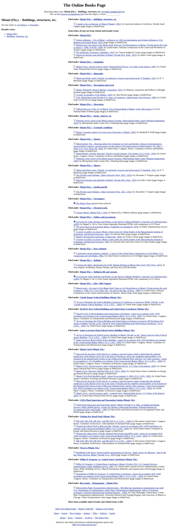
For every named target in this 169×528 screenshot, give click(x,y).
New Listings (75, 513)
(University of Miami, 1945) (106, 132)
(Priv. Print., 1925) (106, 55)
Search (64, 513)
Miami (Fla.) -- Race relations (93, 249)
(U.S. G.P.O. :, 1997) (118, 323)
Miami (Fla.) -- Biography (91, 73)
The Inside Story (102, 518)
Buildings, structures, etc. (17, 36)
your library (22, 25)
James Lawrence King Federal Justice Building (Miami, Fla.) (107, 330)
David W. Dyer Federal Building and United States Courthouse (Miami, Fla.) (114, 309)
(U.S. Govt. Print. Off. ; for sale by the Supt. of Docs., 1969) (120, 289)
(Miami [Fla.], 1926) (91, 213)
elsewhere (34, 25)
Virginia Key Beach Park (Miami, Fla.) (97, 416)
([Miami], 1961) (98, 24)
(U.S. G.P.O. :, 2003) (120, 357)
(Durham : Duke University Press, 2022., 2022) (104, 175)
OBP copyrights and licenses (84, 525)
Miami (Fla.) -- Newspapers (92, 199)
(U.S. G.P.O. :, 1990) (118, 303)
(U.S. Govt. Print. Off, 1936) (118, 146)
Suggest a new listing (105, 509)
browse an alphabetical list (72, 14)
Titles (95, 513)
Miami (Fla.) (12, 34)
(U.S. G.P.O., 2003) (101, 371)
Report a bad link (86, 509)
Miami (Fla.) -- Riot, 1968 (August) (95, 283)
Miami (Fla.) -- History (90, 165)
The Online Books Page (84, 5)
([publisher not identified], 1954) (107, 227)
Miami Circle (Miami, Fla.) (92, 349)
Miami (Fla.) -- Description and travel (97, 85)
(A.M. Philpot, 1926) (94, 95)
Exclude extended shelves (113, 12)
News (70, 518)
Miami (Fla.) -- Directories (92, 104)
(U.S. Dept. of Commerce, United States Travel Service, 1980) (116, 97)
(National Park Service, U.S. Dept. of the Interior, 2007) (116, 67)
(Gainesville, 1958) (99, 237)
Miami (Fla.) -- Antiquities (92, 62)
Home (56, 513)
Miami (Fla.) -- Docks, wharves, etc (95, 116)
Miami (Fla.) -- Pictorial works (93, 208)
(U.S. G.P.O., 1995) (119, 341)
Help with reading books (65, 509)
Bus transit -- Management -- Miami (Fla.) (99, 483)
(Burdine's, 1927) (95, 52)
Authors (86, 513)
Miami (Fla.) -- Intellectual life (93, 187)
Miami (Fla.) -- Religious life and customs (98, 272)
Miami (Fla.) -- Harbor (90, 139)
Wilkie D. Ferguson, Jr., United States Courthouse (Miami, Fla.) (108, 459)
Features (78, 518)
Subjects (103, 513)
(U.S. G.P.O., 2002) (113, 376)
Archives (88, 518)
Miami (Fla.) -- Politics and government (98, 217)
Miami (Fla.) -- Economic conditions (96, 127)
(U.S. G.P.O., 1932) (116, 154)
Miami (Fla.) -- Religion (90, 260)
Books (62, 518)
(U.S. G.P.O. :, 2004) (117, 475)
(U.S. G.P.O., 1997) (116, 315)
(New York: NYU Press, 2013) (119, 265)
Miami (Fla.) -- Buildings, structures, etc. (98, 19)
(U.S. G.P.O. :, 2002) (104, 421)
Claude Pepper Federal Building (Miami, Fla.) (100, 297)
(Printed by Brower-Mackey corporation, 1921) (99, 90)
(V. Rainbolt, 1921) (116, 78)
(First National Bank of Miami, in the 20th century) (114, 109)
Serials (112, 513)
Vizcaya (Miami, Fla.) (89, 448)
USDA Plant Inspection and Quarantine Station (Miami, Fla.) (107, 400)
